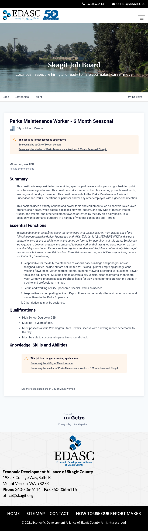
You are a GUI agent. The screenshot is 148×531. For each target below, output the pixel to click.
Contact (59, 513)
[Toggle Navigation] (141, 18)
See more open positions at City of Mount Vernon (48, 388)
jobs (6, 97)
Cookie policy (80, 424)
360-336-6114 (27, 489)
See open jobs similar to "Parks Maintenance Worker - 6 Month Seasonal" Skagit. (63, 149)
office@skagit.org (128, 3)
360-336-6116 (64, 489)
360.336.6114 (93, 3)
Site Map (36, 513)
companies (22, 97)
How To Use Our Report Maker (108, 513)
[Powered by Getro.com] (74, 416)
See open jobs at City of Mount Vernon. (40, 144)
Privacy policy (64, 424)
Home (13, 513)
